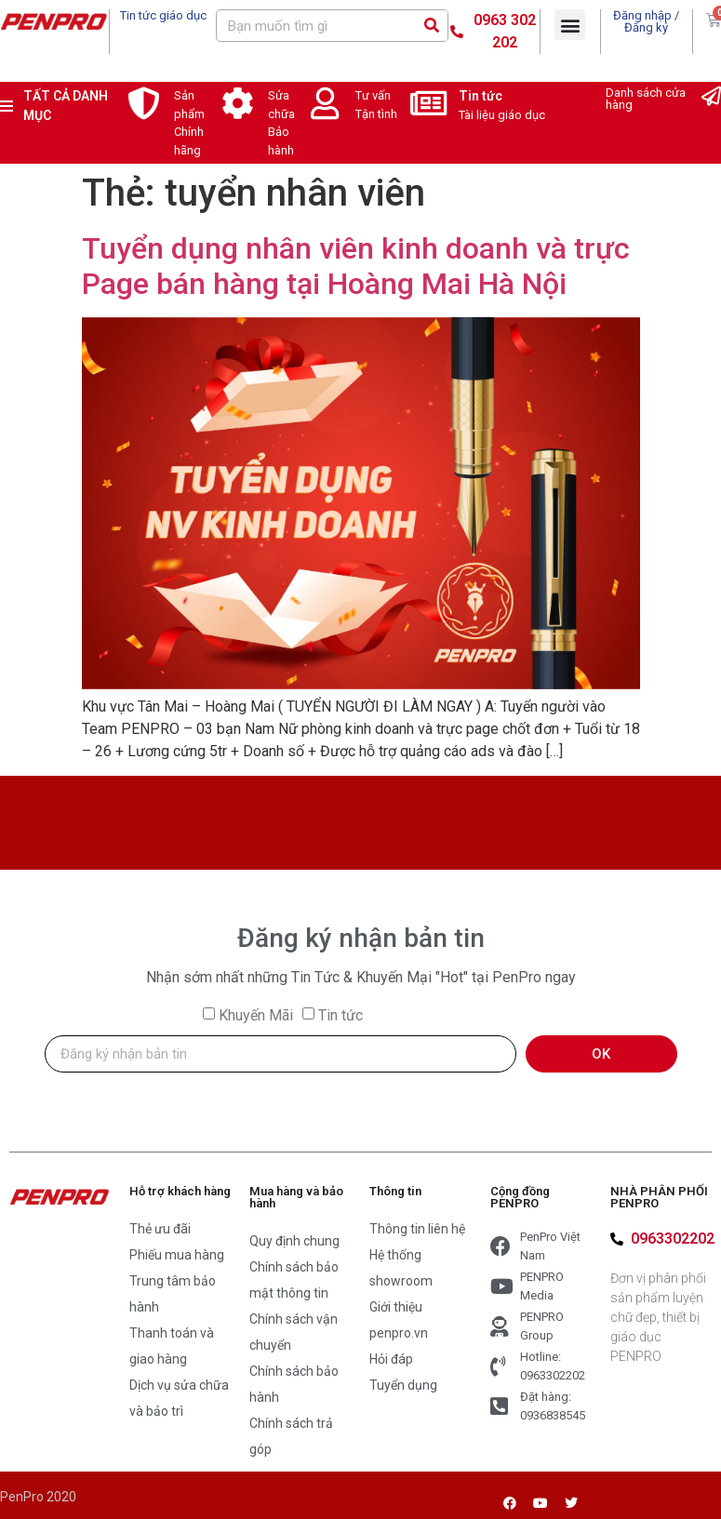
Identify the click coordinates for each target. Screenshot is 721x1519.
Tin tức (480, 95)
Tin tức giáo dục (163, 15)
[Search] (431, 25)
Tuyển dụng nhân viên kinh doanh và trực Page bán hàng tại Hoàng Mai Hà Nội (356, 266)
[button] (569, 24)
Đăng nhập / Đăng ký (646, 21)
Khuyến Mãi (256, 1015)
